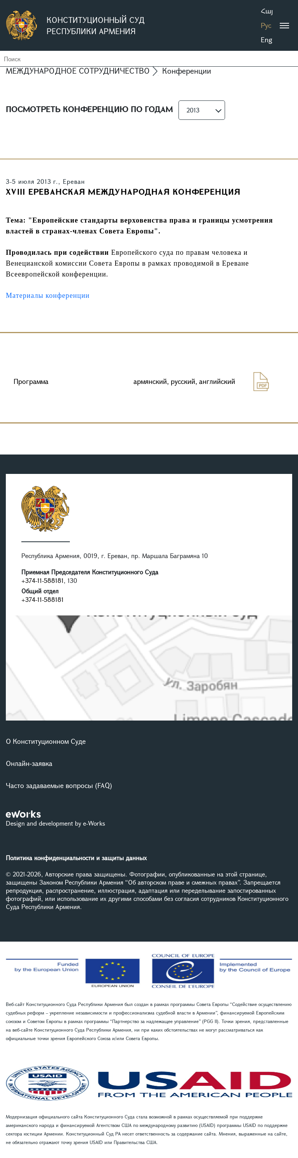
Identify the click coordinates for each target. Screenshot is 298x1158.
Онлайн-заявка (29, 763)
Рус (266, 25)
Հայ (267, 11)
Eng (266, 39)
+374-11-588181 (42, 580)
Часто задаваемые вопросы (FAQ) (59, 785)
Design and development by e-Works (55, 823)
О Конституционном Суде (46, 741)
